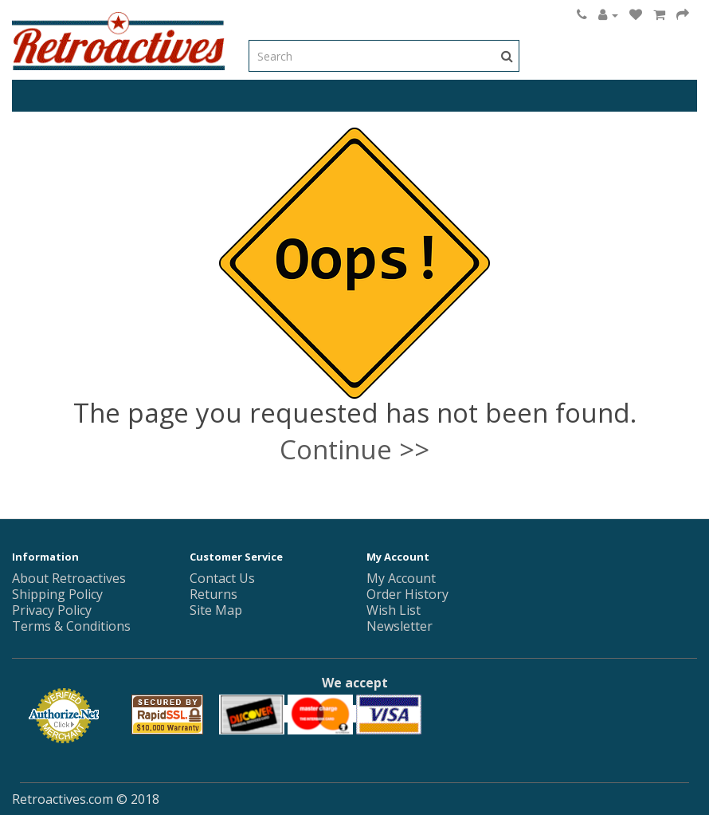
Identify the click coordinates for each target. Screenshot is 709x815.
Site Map (216, 610)
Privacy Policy (52, 610)
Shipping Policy (57, 594)
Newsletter (399, 626)
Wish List (393, 610)
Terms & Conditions (71, 626)
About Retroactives (69, 578)
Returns (213, 594)
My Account (401, 578)
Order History (407, 594)
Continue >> (354, 449)
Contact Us (222, 578)
